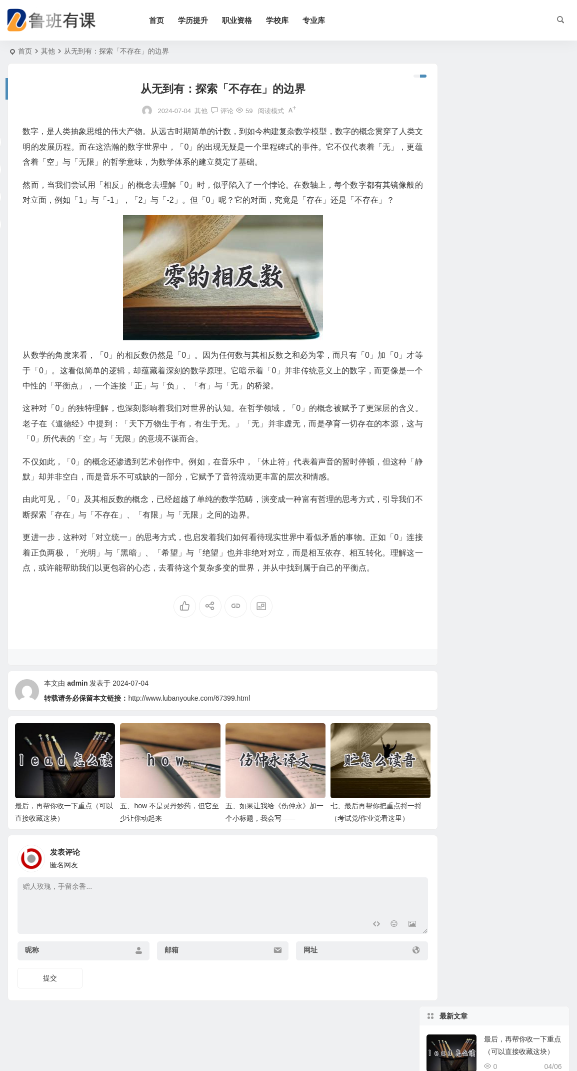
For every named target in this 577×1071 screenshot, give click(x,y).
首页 (163, 20)
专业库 (321, 20)
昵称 (32, 975)
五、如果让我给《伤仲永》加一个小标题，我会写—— (522, 199)
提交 (50, 1003)
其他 (48, 51)
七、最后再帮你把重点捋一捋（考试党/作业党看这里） (522, 245)
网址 (295, 975)
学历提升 (200, 20)
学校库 (284, 20)
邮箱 (163, 975)
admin (77, 714)
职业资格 (244, 20)
